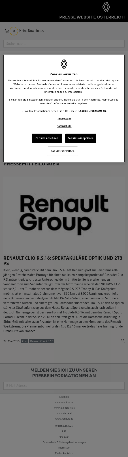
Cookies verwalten (63, 151)
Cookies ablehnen (47, 138)
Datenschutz (64, 126)
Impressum (64, 118)
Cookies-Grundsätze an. (93, 111)
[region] (64, 108)
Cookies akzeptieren (81, 138)
